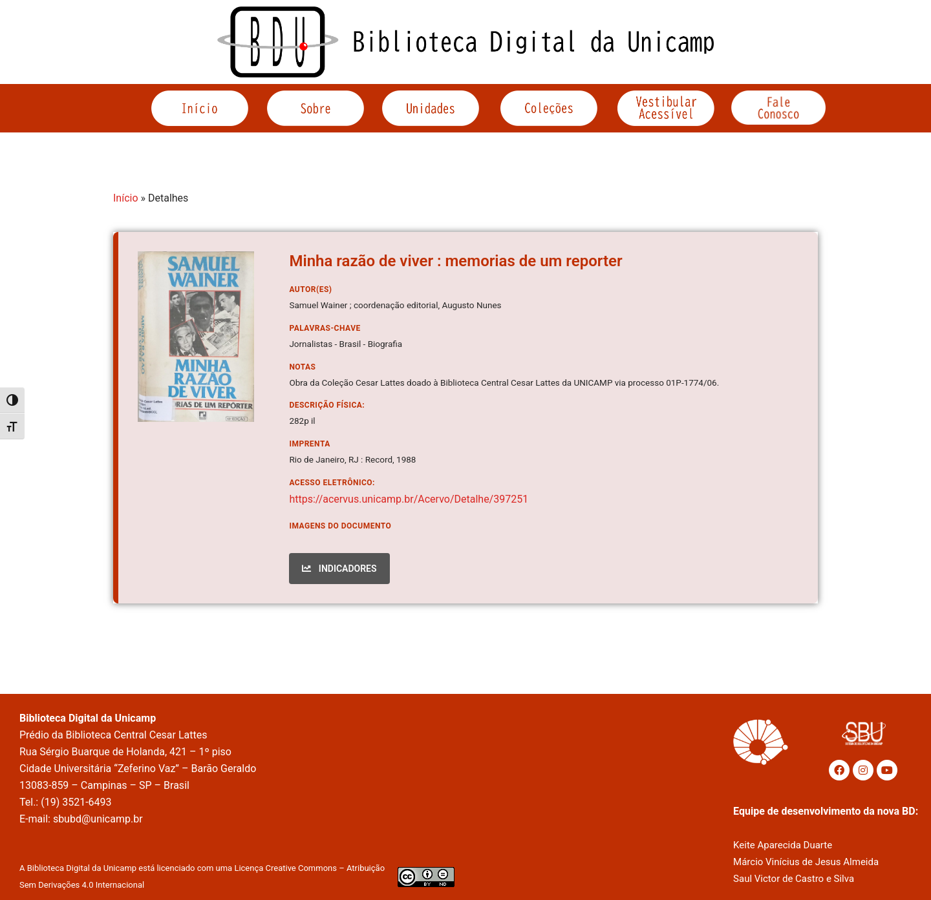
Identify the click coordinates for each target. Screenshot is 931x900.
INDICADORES (339, 568)
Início (125, 198)
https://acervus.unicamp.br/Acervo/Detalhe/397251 (408, 499)
